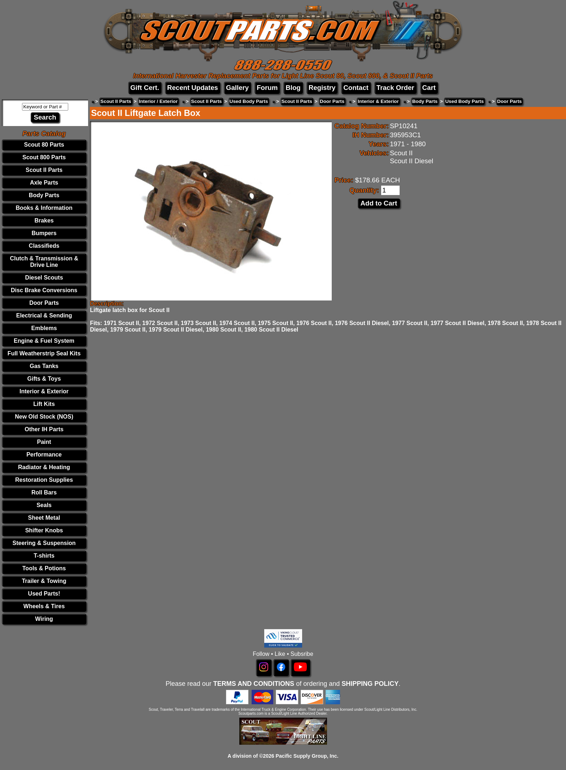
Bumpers (43, 233)
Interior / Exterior (158, 101)
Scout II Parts (44, 170)
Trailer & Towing (44, 581)
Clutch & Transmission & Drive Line (44, 261)
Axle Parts (44, 182)
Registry (322, 87)
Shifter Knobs (44, 530)
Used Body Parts (249, 101)
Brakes (43, 220)
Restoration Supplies (44, 480)
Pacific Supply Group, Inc (306, 756)
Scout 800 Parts (44, 157)
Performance (44, 454)
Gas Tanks (44, 366)
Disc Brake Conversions (44, 290)
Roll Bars (44, 492)
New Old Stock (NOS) (44, 417)
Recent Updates (192, 87)
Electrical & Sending (44, 315)
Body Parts (44, 195)
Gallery (237, 87)
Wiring (44, 619)
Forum (267, 87)
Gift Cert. (144, 87)
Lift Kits (44, 404)
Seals (44, 505)
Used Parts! (44, 594)
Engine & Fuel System (44, 341)
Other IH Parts (44, 429)
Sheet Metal (44, 518)
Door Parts (44, 303)
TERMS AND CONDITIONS (253, 683)
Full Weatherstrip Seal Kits (44, 353)
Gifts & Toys (44, 379)
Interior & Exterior (44, 391)
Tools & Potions (44, 568)
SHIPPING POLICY (370, 683)
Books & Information (44, 208)
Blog (293, 87)
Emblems (44, 328)
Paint (44, 442)
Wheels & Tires (44, 606)
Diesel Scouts (44, 277)
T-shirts (44, 556)
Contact (355, 87)
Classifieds (44, 246)
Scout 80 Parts (44, 145)
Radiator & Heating (44, 467)
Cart (429, 87)
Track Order (395, 87)
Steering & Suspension (44, 543)
